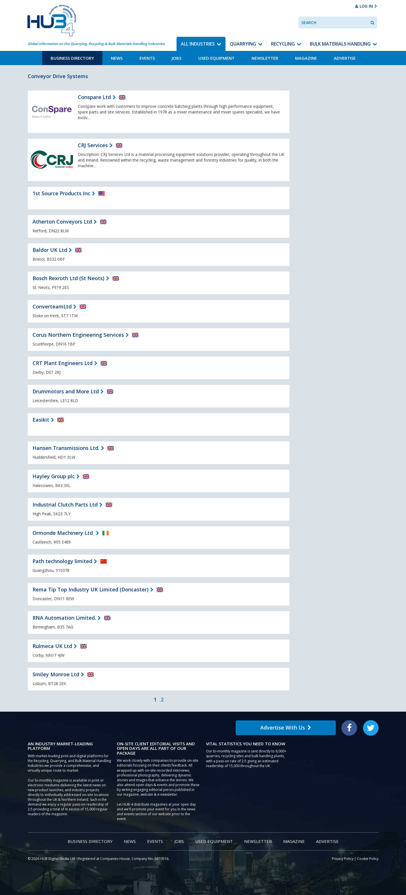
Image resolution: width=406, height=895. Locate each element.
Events (147, 58)
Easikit (41, 419)
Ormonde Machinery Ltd (63, 532)
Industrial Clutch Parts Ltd (65, 504)
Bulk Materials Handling (340, 44)
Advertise (345, 58)
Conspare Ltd (94, 97)
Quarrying (243, 44)
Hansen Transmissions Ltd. (66, 448)
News (117, 58)
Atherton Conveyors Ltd (62, 221)
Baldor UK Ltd (50, 249)
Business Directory (72, 58)
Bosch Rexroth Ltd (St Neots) (68, 278)
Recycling (283, 44)
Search (308, 22)
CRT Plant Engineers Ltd (63, 363)
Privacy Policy (342, 858)
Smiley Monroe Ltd (56, 674)
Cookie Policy (368, 858)
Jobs (176, 58)
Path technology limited (62, 561)
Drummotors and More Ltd (66, 391)
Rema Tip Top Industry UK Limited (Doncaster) (91, 589)
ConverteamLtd (52, 306)
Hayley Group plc (54, 476)
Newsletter (265, 58)
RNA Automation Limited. (64, 617)
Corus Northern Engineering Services (78, 334)
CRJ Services (93, 145)
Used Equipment (216, 58)
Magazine (306, 58)
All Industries (198, 44)
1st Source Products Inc (61, 193)
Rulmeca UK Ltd (52, 646)
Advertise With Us (285, 727)
